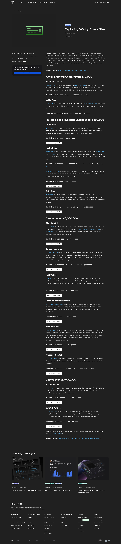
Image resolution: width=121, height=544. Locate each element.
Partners (80, 522)
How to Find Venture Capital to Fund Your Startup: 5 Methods (80, 438)
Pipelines (30, 522)
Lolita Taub (49, 103)
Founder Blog (98, 517)
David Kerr (49, 231)
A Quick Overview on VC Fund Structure (72, 70)
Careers (83, 520)
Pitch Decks (31, 520)
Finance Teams (65, 520)
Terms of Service (53, 540)
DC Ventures (50, 128)
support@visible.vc (64, 540)
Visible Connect (56, 433)
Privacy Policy (44, 540)
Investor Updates (15, 520)
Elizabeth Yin (99, 151)
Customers (81, 525)
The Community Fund (89, 103)
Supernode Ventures (53, 171)
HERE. (48, 166)
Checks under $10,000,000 (19, 58)
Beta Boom (49, 194)
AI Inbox (46, 528)
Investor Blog (98, 520)
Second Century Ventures (54, 304)
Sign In (96, 2)
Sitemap (31, 540)
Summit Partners (51, 411)
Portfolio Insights (49, 522)
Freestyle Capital (51, 358)
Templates (97, 525)
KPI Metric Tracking (16, 525)
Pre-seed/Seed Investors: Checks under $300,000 (25, 56)
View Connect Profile (54, 143)
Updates (30, 517)
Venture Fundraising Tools (18, 522)
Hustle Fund (50, 151)
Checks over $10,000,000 (19, 61)
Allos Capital (50, 227)
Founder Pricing (15, 528)
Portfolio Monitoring (49, 520)
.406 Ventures (50, 330)
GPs (62, 522)
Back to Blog (16, 11)
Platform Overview (16, 517)
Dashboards (31, 528)
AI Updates (47, 531)
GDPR (37, 540)
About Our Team (82, 517)
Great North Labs (80, 85)
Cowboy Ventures (52, 252)
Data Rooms (31, 525)
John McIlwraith (94, 229)
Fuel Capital (50, 278)
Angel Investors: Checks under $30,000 (23, 53)
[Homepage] (16, 2)
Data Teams (64, 517)
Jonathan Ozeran (51, 85)
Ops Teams (64, 525)
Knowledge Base (98, 522)
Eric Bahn (52, 154)
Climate (80, 528)
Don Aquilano (83, 229)
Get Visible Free (104, 2)
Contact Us (81, 531)
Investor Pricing (48, 533)
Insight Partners (51, 388)
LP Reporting (48, 525)
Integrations (97, 528)
